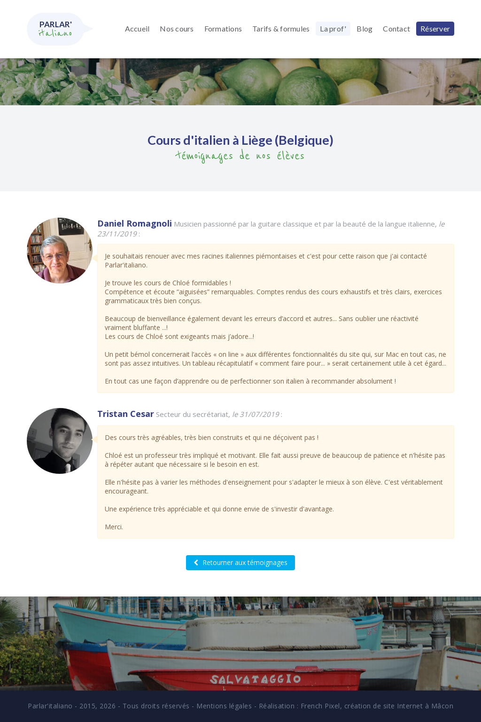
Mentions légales (224, 705)
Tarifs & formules (281, 28)
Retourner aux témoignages (240, 562)
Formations (223, 28)
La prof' (333, 28)
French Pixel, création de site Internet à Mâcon (377, 705)
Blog (364, 28)
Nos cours (177, 28)
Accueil (137, 28)
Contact (396, 28)
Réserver (435, 28)
